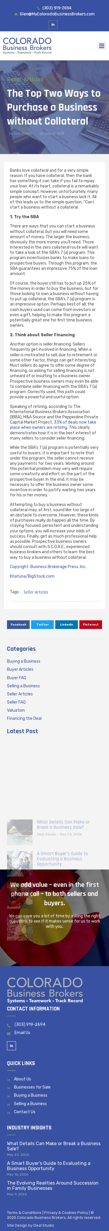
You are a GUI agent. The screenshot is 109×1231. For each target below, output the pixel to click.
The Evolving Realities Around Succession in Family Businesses (53, 1185)
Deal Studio (43, 1225)
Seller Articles (24, 79)
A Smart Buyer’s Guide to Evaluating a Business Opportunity (48, 1165)
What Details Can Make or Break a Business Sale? (54, 1146)
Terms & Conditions (24, 1212)
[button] (101, 45)
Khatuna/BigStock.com (32, 576)
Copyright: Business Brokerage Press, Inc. (48, 566)
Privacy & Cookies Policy (66, 1212)
